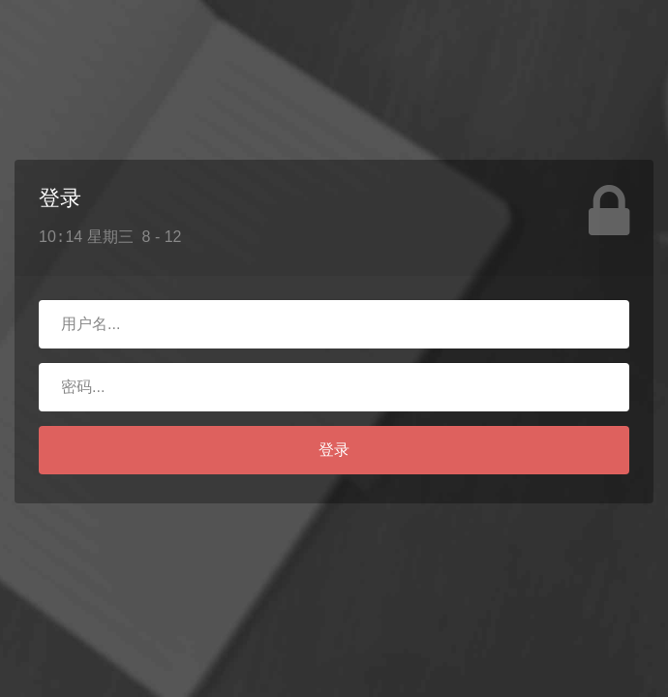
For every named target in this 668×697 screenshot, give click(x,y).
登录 (334, 449)
